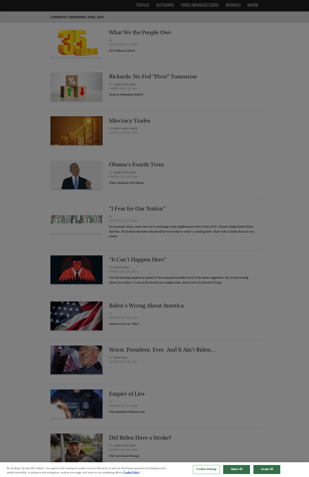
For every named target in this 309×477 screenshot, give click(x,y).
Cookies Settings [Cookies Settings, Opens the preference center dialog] (206, 471)
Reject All (236, 471)
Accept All (267, 471)
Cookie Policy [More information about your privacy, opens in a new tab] (131, 475)
